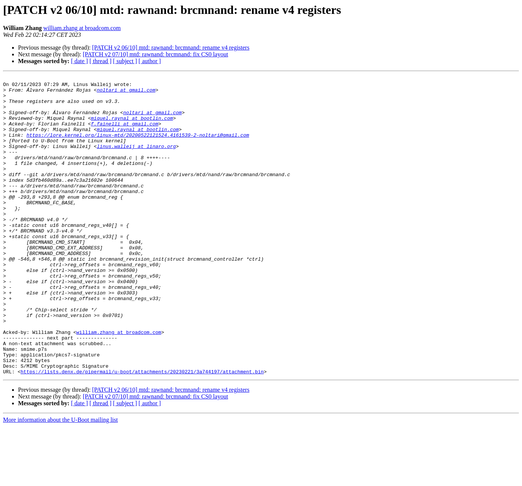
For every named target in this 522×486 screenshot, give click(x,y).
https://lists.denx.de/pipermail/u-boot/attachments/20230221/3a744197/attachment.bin (142, 431)
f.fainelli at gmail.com (124, 133)
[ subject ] (125, 61)
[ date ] (79, 61)
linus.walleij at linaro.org (136, 160)
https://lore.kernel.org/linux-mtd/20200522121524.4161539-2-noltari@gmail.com (137, 147)
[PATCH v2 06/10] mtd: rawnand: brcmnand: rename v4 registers (170, 47)
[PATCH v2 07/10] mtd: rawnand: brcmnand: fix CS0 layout (155, 54)
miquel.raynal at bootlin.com (132, 127)
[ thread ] (100, 61)
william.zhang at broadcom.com (82, 28)
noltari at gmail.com (126, 93)
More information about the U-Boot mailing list (60, 479)
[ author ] (150, 61)
